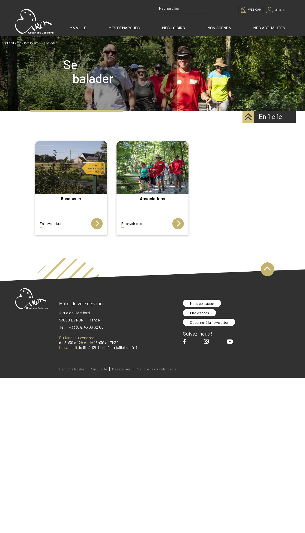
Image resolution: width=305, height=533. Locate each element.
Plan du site (98, 369)
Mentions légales (72, 369)
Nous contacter (202, 303)
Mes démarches (124, 27)
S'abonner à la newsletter (209, 322)
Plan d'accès (199, 313)
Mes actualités (269, 27)
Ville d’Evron (13, 43)
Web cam (254, 9)
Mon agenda (219, 27)
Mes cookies (121, 369)
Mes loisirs (173, 27)
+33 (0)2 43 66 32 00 (86, 327)
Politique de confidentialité (156, 369)
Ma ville (78, 27)
